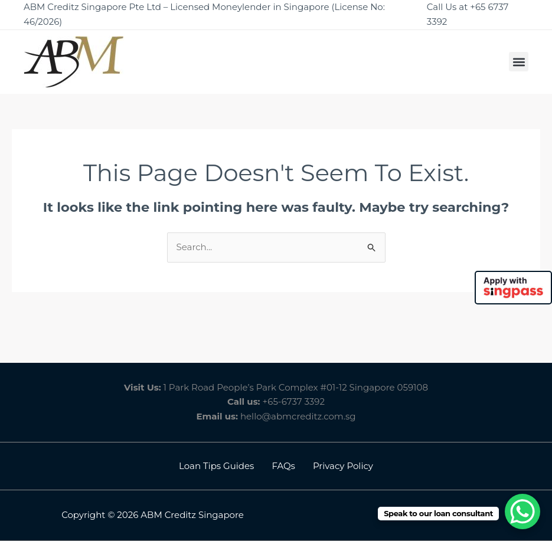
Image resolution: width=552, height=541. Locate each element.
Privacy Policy (343, 465)
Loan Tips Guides (216, 465)
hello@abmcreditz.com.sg (298, 416)
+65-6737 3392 (294, 401)
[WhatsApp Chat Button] (522, 511)
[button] (518, 61)
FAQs (283, 465)
